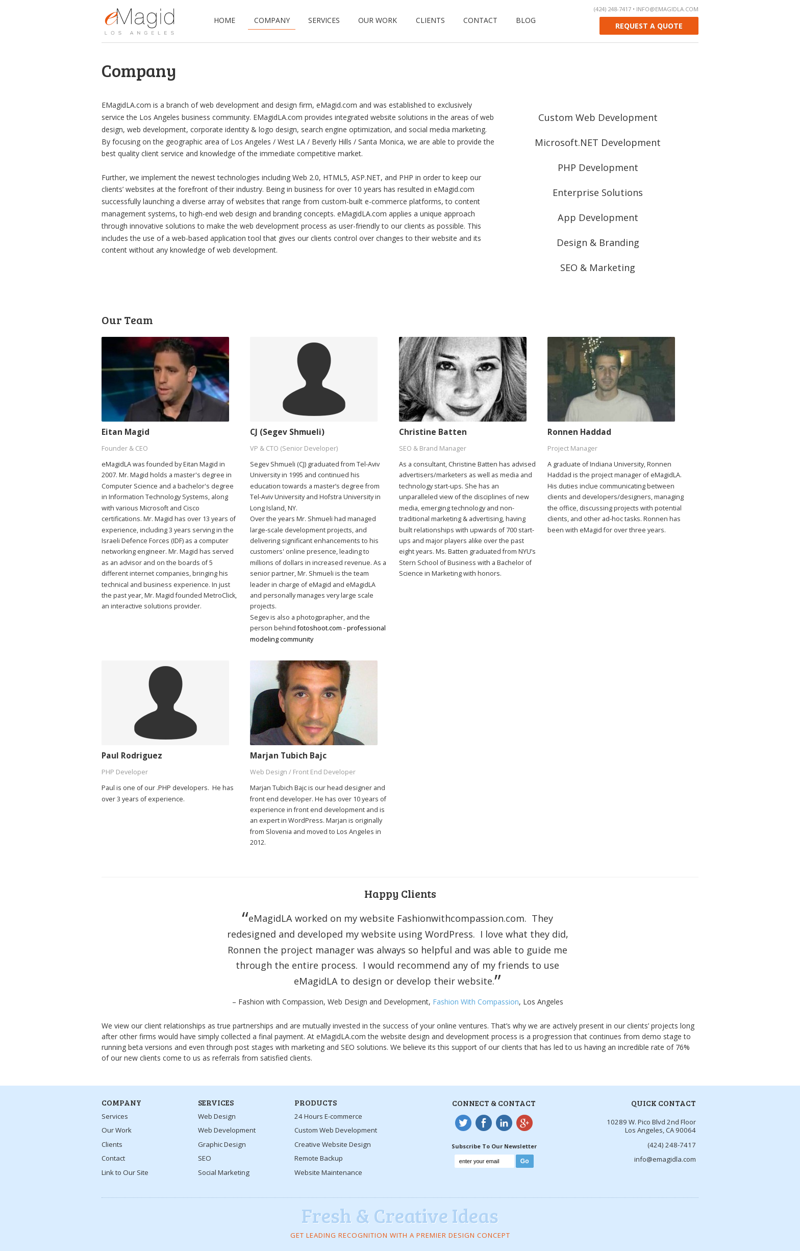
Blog (526, 20)
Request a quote (649, 26)
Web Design (217, 1116)
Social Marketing (223, 1172)
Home (224, 20)
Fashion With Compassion (476, 1002)
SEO (204, 1158)
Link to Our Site (125, 1172)
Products (315, 1102)
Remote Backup (318, 1158)
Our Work (377, 20)
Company (272, 20)
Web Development (227, 1130)
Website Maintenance (328, 1172)
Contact (480, 20)
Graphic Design (222, 1144)
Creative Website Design (332, 1144)
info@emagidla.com (667, 9)
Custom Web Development (335, 1130)
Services (324, 20)
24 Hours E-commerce (328, 1116)
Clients (430, 20)
